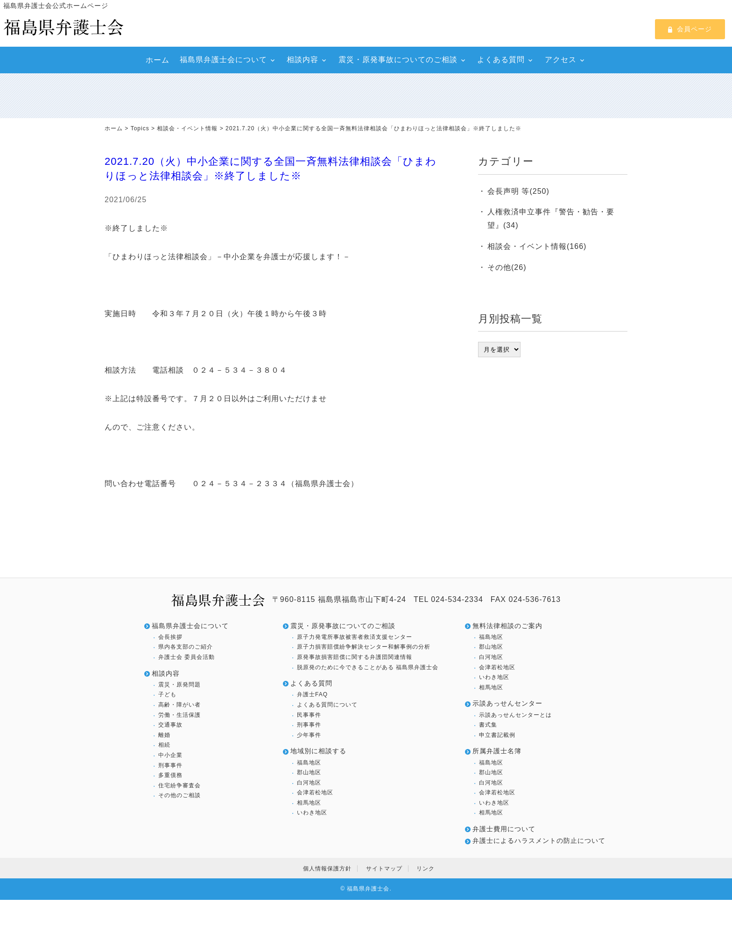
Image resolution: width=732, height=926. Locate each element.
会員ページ (690, 29)
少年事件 (309, 735)
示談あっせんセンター (507, 703)
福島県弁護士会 (368, 888)
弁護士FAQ (312, 694)
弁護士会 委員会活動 (186, 657)
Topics (140, 128)
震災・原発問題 (179, 684)
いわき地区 (312, 812)
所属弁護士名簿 (496, 751)
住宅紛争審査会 (179, 785)
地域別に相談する (318, 751)
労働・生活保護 (179, 715)
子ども (167, 694)
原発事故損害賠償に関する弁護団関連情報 (354, 657)
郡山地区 (309, 772)
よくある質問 (501, 60)
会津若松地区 (315, 792)
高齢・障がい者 (179, 704)
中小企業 (170, 755)
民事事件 (309, 715)
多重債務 (170, 775)
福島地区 (309, 762)
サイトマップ (384, 868)
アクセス (561, 60)
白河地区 (309, 782)
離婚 (164, 735)
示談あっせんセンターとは (515, 715)
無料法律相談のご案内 (507, 625)
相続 (164, 745)
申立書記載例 (497, 735)
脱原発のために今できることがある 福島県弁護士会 (367, 667)
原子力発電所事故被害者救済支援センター (354, 637)
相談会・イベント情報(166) (536, 246)
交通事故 (170, 724)
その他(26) (506, 267)
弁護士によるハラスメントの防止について (538, 840)
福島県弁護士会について (223, 60)
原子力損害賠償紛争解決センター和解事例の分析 (363, 646)
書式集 (488, 724)
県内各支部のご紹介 (185, 646)
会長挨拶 (170, 637)
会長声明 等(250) (518, 191)
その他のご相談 (179, 795)
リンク (425, 868)
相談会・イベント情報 (187, 128)
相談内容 (302, 60)
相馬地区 (309, 802)
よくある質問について (327, 704)
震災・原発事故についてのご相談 (398, 60)
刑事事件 (170, 765)
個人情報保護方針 (327, 868)
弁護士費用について (503, 829)
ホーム (157, 60)
